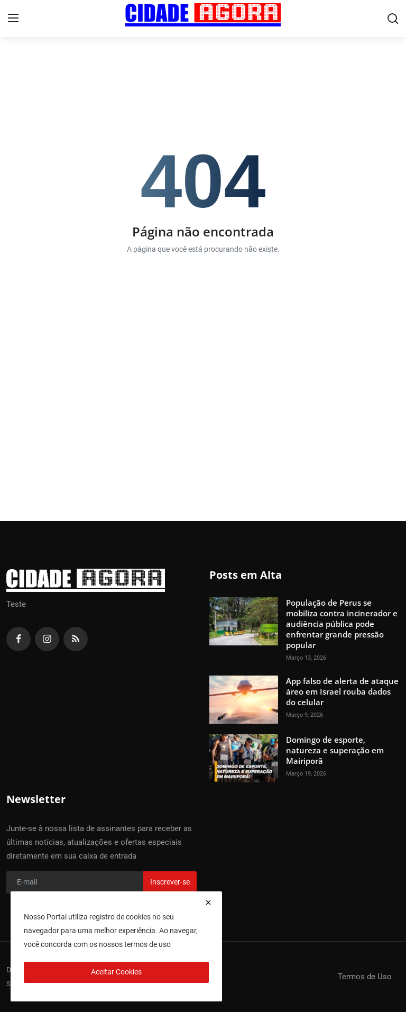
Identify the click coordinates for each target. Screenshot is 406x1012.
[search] (393, 18)
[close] (208, 902)
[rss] (75, 639)
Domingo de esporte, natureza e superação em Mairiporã (335, 750)
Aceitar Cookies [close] (116, 972)
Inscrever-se (170, 882)
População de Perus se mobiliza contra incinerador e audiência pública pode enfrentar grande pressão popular (342, 623)
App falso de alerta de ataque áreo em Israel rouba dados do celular (342, 691)
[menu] (13, 18)
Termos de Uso (365, 976)
